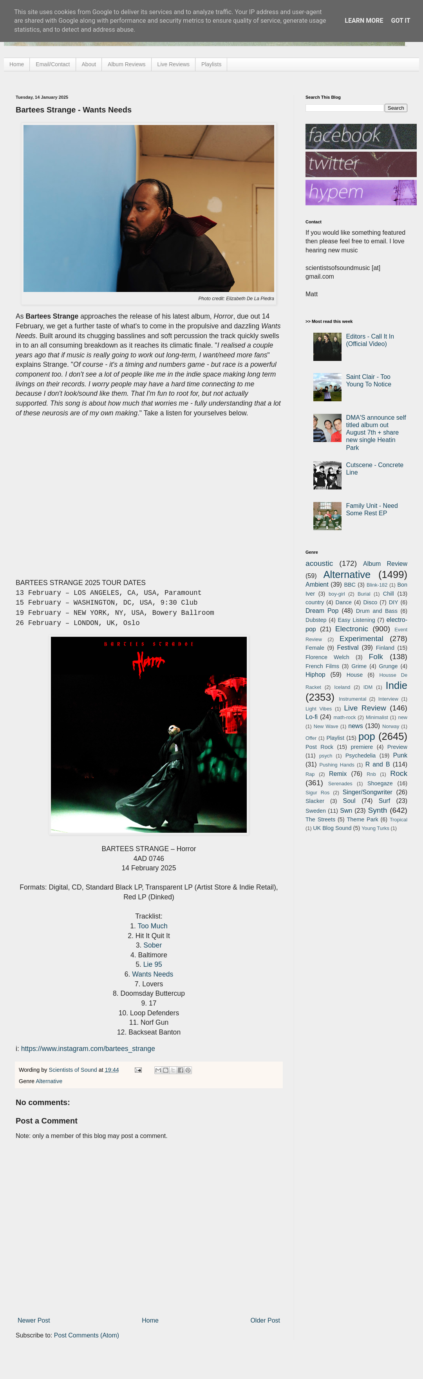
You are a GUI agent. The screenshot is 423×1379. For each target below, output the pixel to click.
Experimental (361, 638)
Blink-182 (377, 585)
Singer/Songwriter (367, 792)
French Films (322, 666)
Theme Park (362, 819)
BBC (350, 585)
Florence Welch (327, 657)
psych (325, 756)
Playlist (335, 738)
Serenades (340, 783)
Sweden (316, 811)
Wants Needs (152, 974)
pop (366, 736)
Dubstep (316, 620)
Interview (388, 699)
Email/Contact (53, 64)
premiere (362, 747)
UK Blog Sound (332, 828)
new (402, 717)
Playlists (211, 64)
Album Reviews (126, 64)
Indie (397, 685)
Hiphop (315, 674)
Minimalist (377, 717)
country (315, 602)
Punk (400, 755)
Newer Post (34, 1320)
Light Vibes (319, 709)
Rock (398, 773)
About (89, 64)
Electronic (351, 629)
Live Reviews (173, 64)
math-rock (344, 717)
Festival (347, 647)
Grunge (388, 666)
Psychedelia (360, 755)
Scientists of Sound (74, 1070)
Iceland (342, 687)
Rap (310, 774)
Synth (377, 810)
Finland (385, 648)
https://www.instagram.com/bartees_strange (88, 1049)
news (355, 726)
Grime (359, 666)
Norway (390, 726)
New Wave (326, 726)
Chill (388, 594)
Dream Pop (322, 610)
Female (315, 648)
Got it (400, 20)
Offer (311, 738)
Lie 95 (152, 964)
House (355, 675)
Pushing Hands (336, 765)
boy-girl (337, 594)
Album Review (385, 563)
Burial (364, 594)
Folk (376, 656)
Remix (338, 773)
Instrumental (352, 699)
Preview (397, 747)
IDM (367, 687)
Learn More (364, 20)
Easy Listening (356, 620)
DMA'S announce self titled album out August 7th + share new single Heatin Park (376, 432)
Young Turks (375, 828)
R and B (377, 764)
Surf (384, 800)
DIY (393, 602)
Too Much (152, 926)
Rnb (371, 774)
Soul (349, 800)
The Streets (320, 819)
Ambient (317, 584)
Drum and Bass (377, 611)
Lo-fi (312, 717)
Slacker (315, 801)
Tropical (398, 820)
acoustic (319, 563)
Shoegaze (380, 783)
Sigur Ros (317, 793)
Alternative (49, 1081)
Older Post (265, 1320)
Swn (346, 810)
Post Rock (319, 747)
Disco (370, 602)
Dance (343, 602)
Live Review (365, 708)
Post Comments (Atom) (86, 1335)
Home (16, 64)
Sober (152, 945)
